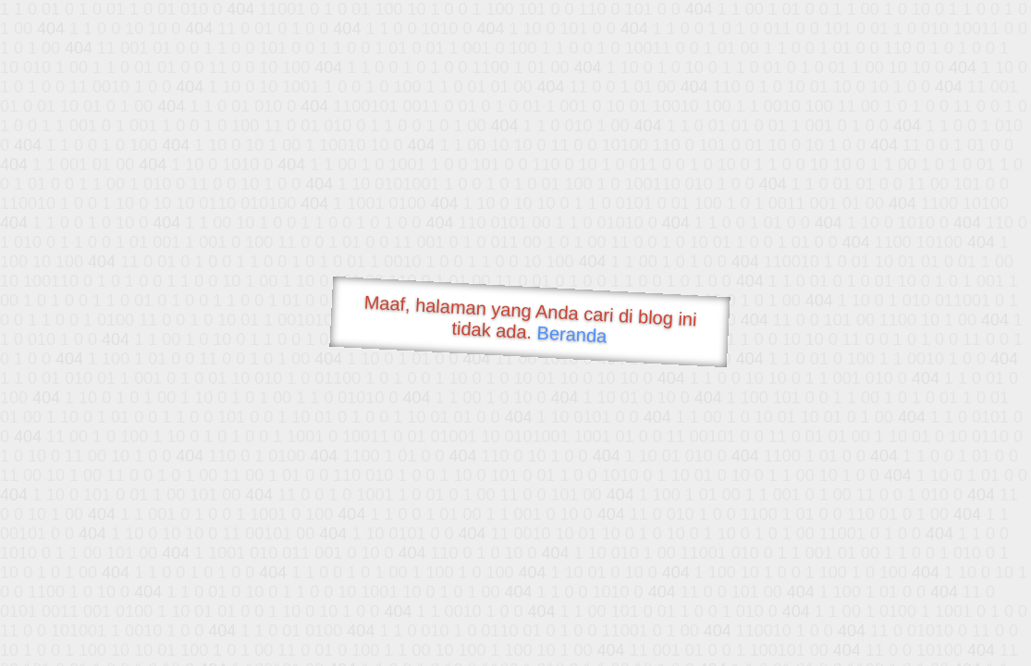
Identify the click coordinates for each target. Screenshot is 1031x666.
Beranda (572, 334)
